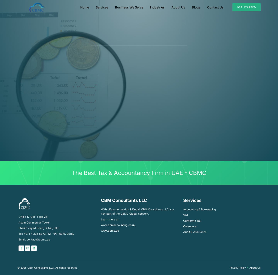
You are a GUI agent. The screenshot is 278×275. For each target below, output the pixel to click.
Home (84, 7)
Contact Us (215, 7)
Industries (157, 7)
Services (102, 7)
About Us (178, 7)
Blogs (196, 7)
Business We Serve (129, 7)
